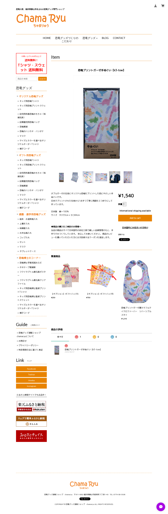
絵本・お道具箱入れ (29, 219)
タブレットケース (28, 251)
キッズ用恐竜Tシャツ (29, 101)
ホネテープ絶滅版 (28, 267)
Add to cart (135, 218)
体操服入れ (25, 228)
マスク (23, 136)
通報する (121, 234)
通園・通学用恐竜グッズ (32, 214)
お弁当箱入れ (26, 233)
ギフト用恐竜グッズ (30, 155)
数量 (120, 204)
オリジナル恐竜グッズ (31, 96)
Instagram (31, 386)
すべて (60, 337)
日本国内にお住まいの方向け (135, 227)
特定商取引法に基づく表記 (31, 349)
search (42, 78)
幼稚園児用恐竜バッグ (30, 122)
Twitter (31, 374)
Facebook (31, 369)
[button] (90, 38)
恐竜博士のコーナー (30, 258)
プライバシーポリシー (29, 345)
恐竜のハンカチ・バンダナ (32, 131)
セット (23, 242)
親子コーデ (25, 148)
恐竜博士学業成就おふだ (31, 262)
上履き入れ (25, 223)
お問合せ (23, 341)
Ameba (31, 380)
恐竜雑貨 (24, 126)
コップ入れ (25, 237)
